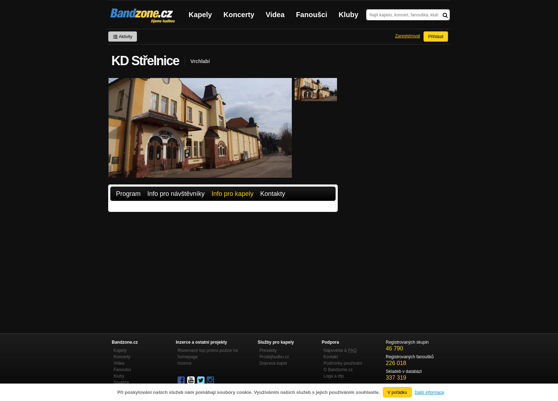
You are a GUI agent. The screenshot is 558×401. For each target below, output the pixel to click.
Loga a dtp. (334, 376)
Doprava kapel (273, 363)
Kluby (349, 15)
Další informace (429, 392)
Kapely (200, 15)
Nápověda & (340, 350)
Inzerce (184, 363)
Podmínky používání (342, 363)
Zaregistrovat (407, 35)
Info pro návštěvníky (176, 194)
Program (128, 194)
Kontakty (272, 194)
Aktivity (122, 36)
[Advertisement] (223, 265)
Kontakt (330, 356)
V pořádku (397, 392)
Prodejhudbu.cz (274, 356)
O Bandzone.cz (338, 369)
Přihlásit (435, 36)
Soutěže (121, 382)
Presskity (268, 350)
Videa (275, 15)
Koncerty (238, 15)
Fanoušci (311, 15)
